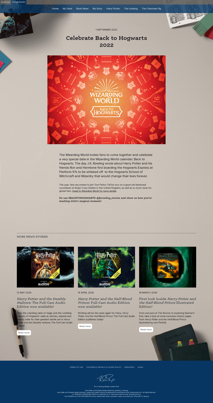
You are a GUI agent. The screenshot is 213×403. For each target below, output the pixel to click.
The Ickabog (131, 8)
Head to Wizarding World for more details (94, 191)
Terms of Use (76, 367)
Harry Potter (113, 8)
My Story (97, 8)
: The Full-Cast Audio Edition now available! (41, 303)
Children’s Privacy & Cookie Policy (103, 367)
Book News (82, 8)
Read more (24, 333)
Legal (140, 367)
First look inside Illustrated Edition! (167, 303)
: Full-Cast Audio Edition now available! (105, 303)
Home (55, 8)
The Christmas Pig (151, 8)
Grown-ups (5, 2)
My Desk (67, 8)
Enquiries (129, 367)
